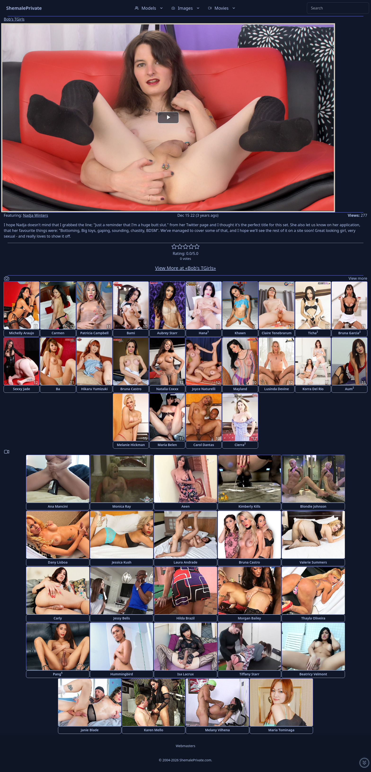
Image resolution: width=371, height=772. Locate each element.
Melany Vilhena (217, 730)
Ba (58, 389)
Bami (131, 333)
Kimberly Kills (249, 506)
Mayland (240, 389)
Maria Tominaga (281, 730)
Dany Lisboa (58, 562)
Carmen (58, 333)
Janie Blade (90, 730)
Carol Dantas (203, 444)
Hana (204, 332)
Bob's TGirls (14, 19)
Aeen (185, 506)
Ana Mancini (58, 506)
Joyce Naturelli (204, 389)
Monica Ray (121, 506)
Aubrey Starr (167, 333)
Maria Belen (167, 444)
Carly (58, 618)
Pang (58, 673)
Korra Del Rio (312, 389)
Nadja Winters (35, 215)
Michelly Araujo (21, 333)
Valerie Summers (313, 562)
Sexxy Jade (21, 389)
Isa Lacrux (185, 674)
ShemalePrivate (24, 8)
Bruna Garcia (349, 332)
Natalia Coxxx (167, 389)
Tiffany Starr (249, 674)
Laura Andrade (185, 562)
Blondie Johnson (313, 506)
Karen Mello (153, 730)
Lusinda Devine (276, 389)
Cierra (240, 444)
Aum (349, 388)
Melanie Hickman (131, 444)
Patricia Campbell (94, 333)
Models (149, 8)
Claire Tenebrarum (277, 333)
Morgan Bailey (249, 618)
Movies (222, 8)
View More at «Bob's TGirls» (185, 268)
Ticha (313, 332)
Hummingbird (121, 674)
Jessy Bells (121, 618)
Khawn (240, 333)
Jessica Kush (122, 562)
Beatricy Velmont (313, 674)
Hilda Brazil (185, 618)
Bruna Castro (130, 389)
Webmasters (185, 746)
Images (185, 8)
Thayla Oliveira (313, 618)
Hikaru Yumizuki (94, 389)
